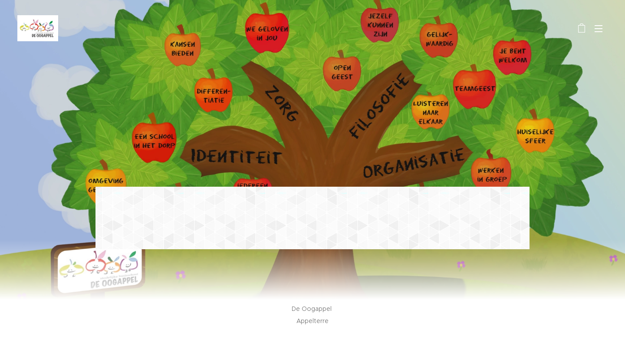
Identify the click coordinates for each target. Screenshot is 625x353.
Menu (598, 28)
